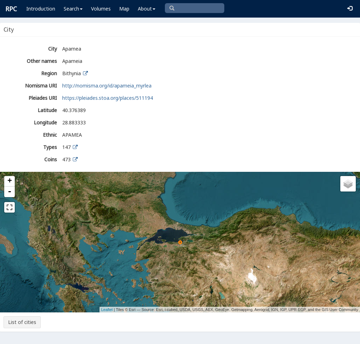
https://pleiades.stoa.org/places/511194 (107, 98)
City (52, 48)
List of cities (22, 322)
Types (50, 147)
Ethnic (50, 134)
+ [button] (9, 181)
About (146, 8)
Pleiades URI (42, 98)
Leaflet (107, 309)
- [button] (9, 192)
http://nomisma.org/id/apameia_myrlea (107, 85)
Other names (42, 61)
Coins (50, 159)
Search (73, 8)
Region (49, 73)
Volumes (101, 8)
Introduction (40, 8)
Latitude (47, 110)
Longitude (45, 122)
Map (124, 8)
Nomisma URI (41, 85)
